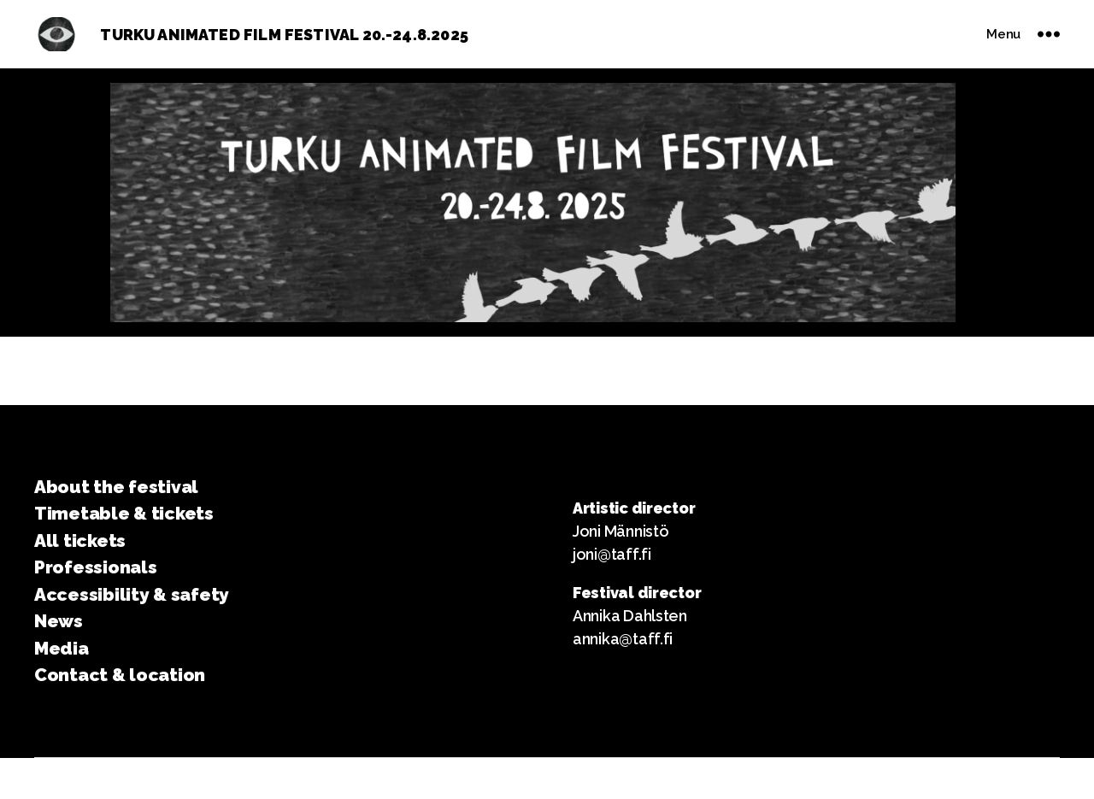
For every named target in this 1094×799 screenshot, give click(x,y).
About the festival (116, 486)
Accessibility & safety (131, 594)
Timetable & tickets (124, 513)
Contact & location (119, 674)
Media (61, 648)
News (58, 621)
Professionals (95, 567)
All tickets (80, 540)
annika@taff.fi (623, 639)
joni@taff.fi (612, 554)
